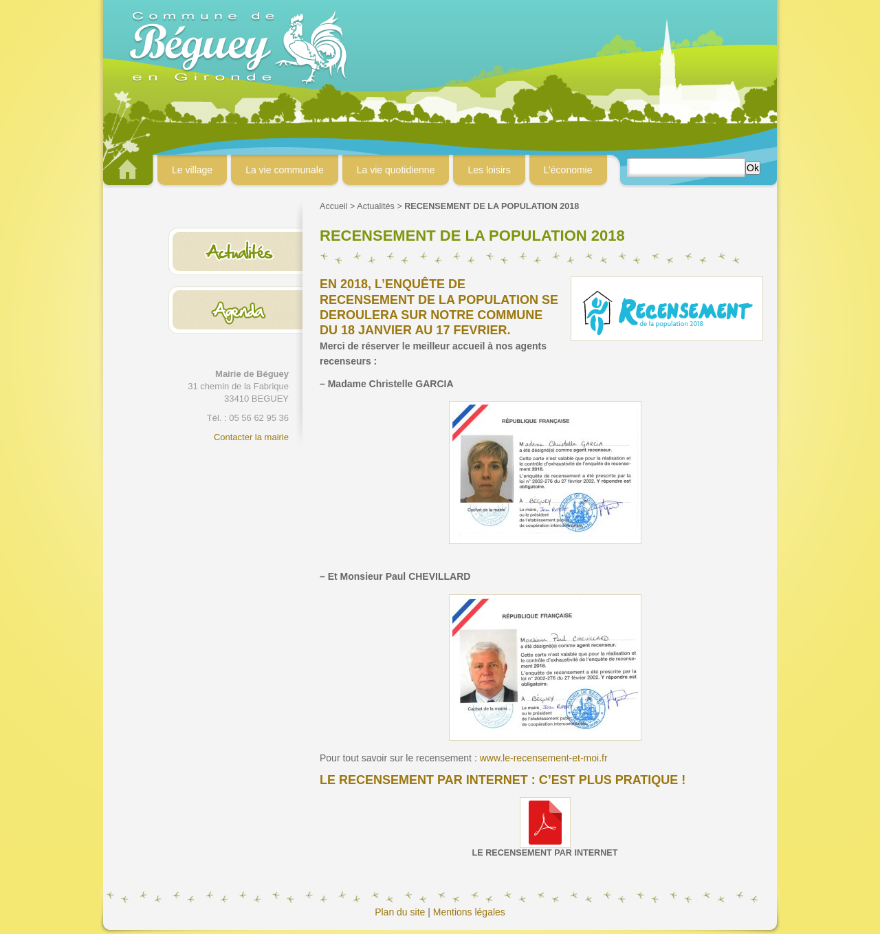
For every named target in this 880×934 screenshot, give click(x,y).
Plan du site (400, 911)
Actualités (376, 206)
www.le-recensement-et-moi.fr (544, 757)
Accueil (334, 206)
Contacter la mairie (251, 437)
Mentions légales (469, 911)
